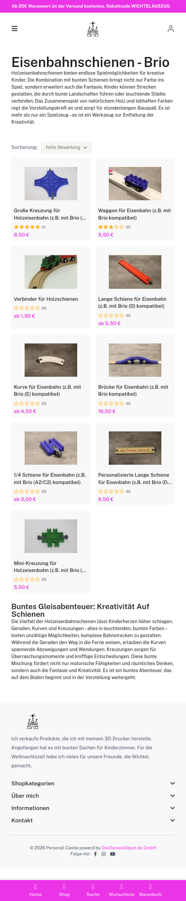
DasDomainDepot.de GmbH (129, 859)
